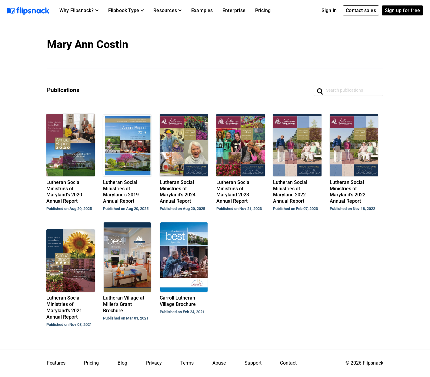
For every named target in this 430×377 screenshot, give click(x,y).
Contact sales (361, 10)
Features (56, 363)
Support (253, 363)
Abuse (219, 363)
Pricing (263, 10)
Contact (288, 363)
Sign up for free (402, 10)
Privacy (154, 363)
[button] (79, 10)
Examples (202, 10)
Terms (187, 363)
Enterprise (233, 10)
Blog (122, 363)
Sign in (329, 10)
